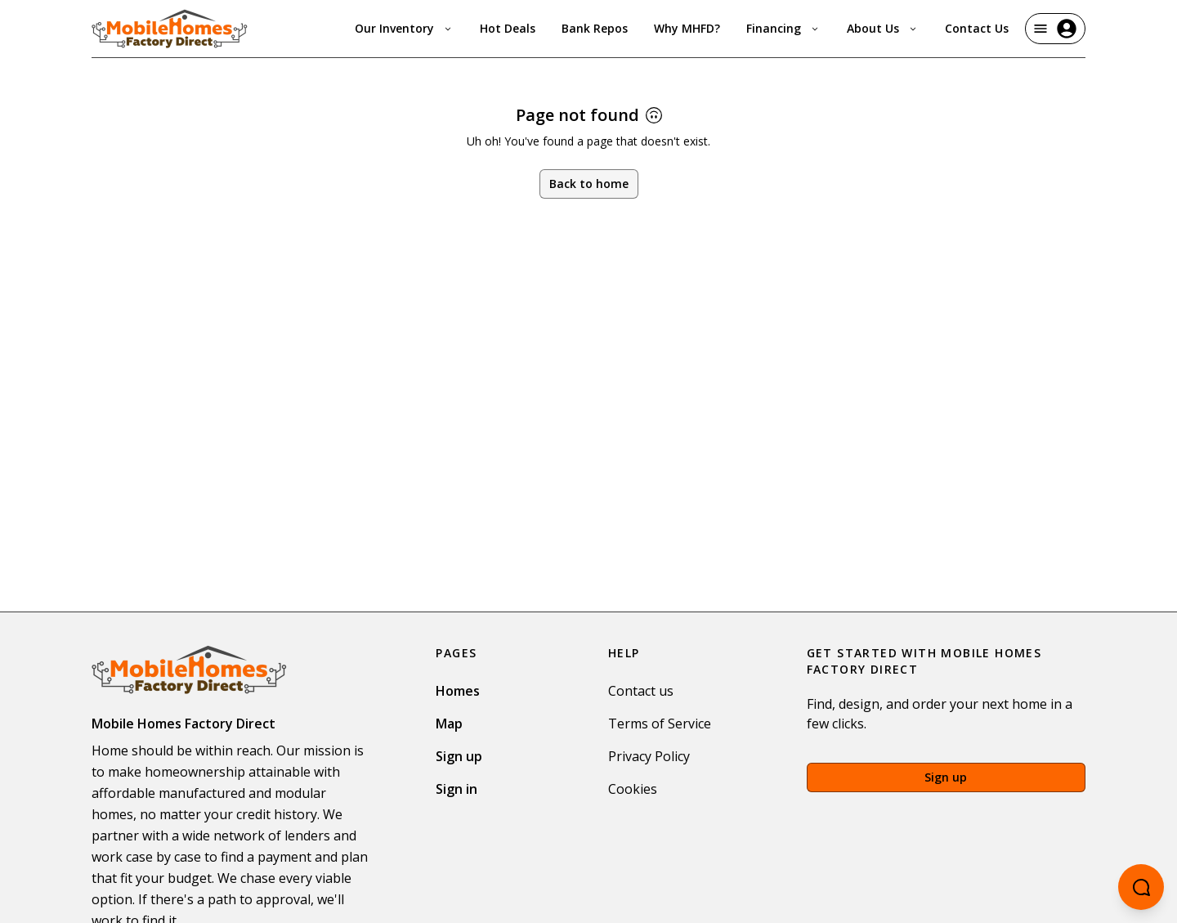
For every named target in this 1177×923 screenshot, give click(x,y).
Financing (783, 28)
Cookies (632, 789)
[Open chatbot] (1141, 887)
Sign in (456, 789)
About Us (883, 28)
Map (449, 724)
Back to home (589, 183)
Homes (458, 691)
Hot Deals (507, 28)
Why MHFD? (687, 28)
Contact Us (977, 28)
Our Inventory (404, 28)
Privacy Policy (649, 756)
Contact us (641, 691)
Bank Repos (595, 28)
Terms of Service (659, 724)
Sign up (459, 756)
